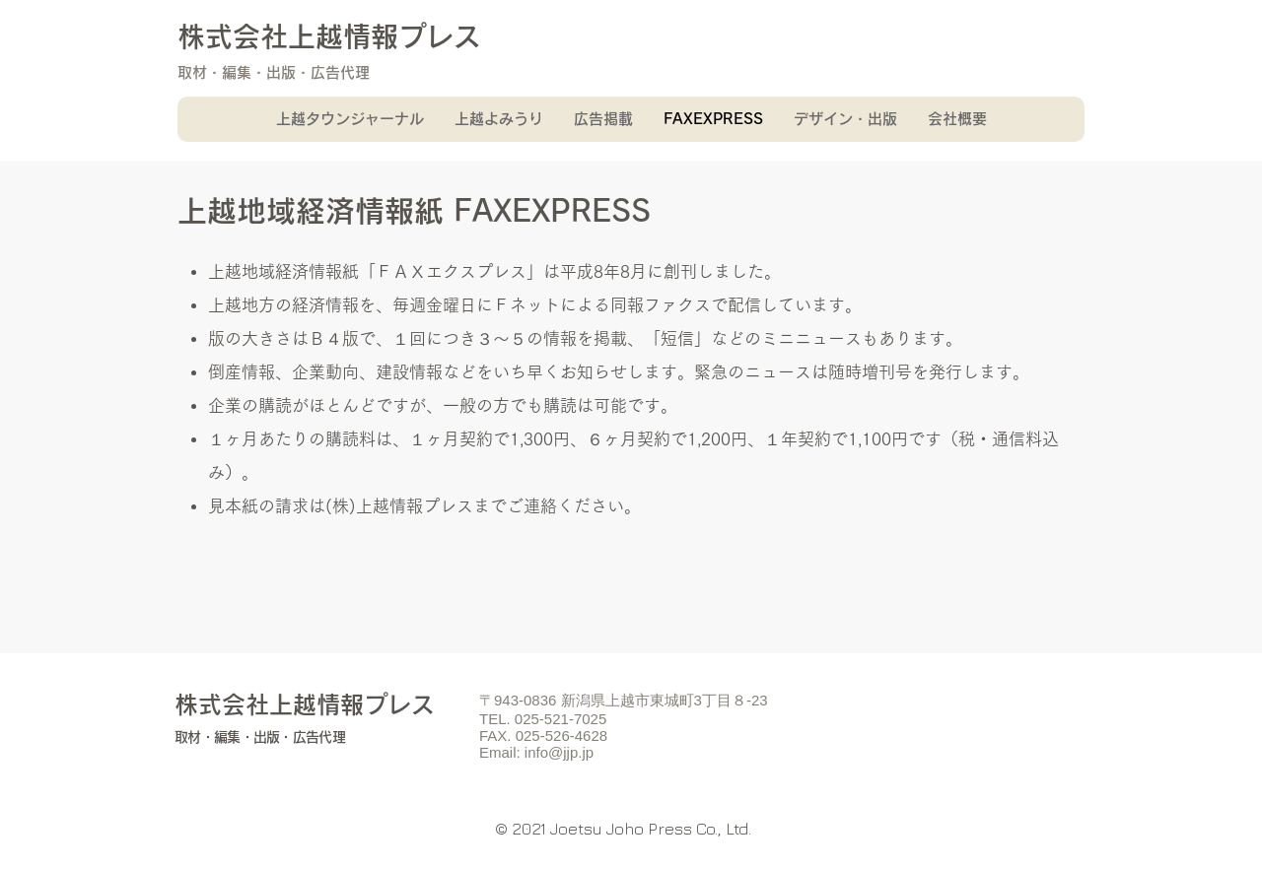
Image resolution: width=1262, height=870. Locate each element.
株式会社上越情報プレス (329, 36)
